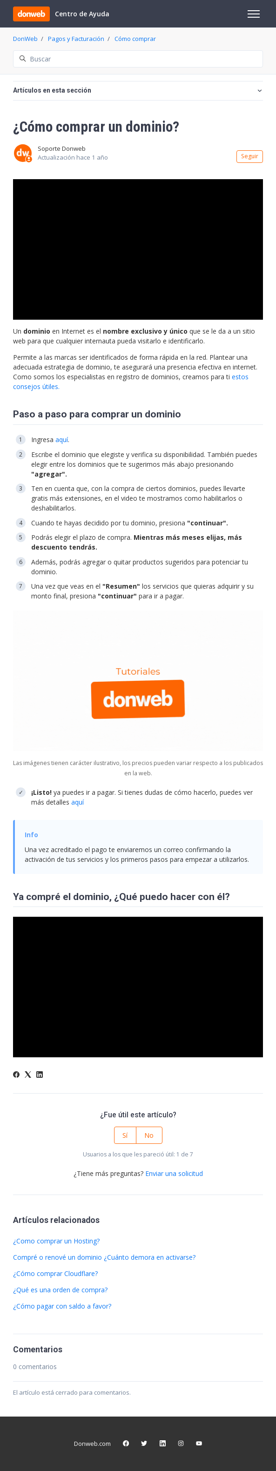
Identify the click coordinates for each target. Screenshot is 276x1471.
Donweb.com (92, 1443)
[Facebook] (16, 1075)
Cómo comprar (135, 38)
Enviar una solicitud (174, 1173)
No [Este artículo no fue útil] (149, 1135)
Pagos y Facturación (76, 38)
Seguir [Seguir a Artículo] (249, 156)
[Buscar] (138, 58)
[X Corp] (28, 1075)
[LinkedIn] (39, 1075)
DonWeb (25, 38)
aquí (61, 439)
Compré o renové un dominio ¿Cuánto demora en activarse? (104, 1257)
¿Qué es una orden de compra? (60, 1289)
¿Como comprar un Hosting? (56, 1240)
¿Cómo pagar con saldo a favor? (62, 1306)
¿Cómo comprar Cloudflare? (55, 1273)
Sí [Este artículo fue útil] (125, 1135)
